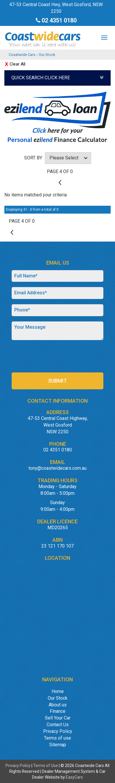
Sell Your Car (57, 718)
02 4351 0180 (59, 20)
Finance (58, 711)
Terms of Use (46, 765)
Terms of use (57, 738)
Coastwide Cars (22, 54)
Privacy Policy (57, 731)
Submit (57, 381)
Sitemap (57, 744)
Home (58, 691)
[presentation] (56, 356)
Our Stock (47, 54)
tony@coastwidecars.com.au (57, 468)
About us (58, 705)
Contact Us (58, 724)
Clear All (17, 64)
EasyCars (74, 777)
